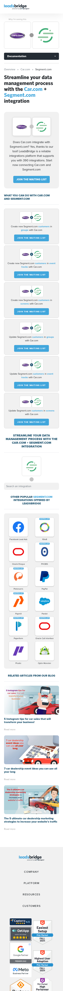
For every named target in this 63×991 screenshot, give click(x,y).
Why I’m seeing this (17, 19)
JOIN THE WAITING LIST (31, 179)
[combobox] (31, 486)
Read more (9, 729)
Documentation (16, 56)
